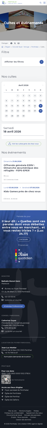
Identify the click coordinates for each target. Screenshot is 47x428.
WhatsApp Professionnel (13, 306)
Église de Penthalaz (13, 393)
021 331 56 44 (10, 297)
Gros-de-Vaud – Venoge (15, 3)
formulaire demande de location (17, 357)
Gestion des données (23, 420)
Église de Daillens (12, 400)
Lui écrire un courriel (13, 331)
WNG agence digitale (35, 424)
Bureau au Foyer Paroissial (16, 289)
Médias (36, 411)
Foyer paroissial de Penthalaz (17, 390)
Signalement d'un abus (34, 413)
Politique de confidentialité (14, 413)
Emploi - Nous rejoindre (19, 417)
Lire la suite (23, 239)
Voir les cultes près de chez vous (25, 144)
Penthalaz (12, 2)
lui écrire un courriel (13, 300)
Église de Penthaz (12, 397)
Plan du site (12, 411)
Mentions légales (25, 411)
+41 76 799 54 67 (11, 353)
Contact (33, 417)
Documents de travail (14, 415)
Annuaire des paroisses (32, 415)
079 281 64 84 (10, 328)
